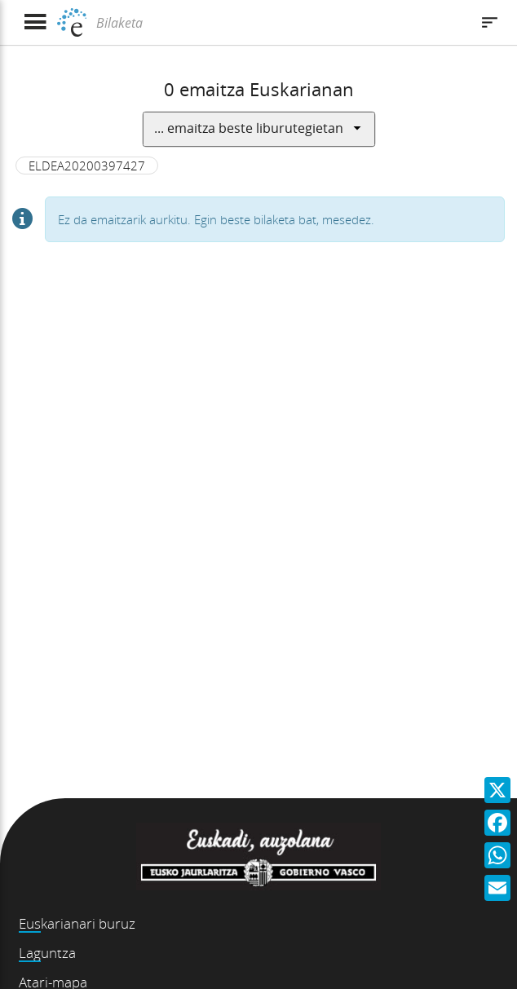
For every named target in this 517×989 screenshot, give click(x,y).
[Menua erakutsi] (34, 22)
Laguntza (47, 952)
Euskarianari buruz (77, 923)
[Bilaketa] (280, 22)
